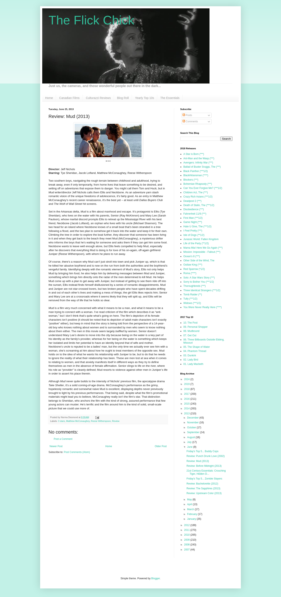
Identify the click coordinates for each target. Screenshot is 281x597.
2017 (187, 393)
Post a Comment (63, 439)
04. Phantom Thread (194, 351)
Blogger (155, 578)
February (192, 514)
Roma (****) (189, 273)
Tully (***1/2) (190, 298)
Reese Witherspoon (101, 421)
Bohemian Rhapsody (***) (197, 183)
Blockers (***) (190, 179)
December (193, 417)
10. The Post (190, 322)
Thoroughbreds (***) (194, 286)
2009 (187, 539)
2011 (187, 530)
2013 (187, 413)
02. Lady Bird (190, 359)
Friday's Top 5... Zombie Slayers (204, 478)
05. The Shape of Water (196, 346)
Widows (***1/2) (192, 303)
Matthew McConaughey (78, 421)
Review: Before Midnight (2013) (204, 465)
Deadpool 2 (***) (192, 201)
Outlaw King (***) (192, 264)
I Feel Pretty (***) (192, 230)
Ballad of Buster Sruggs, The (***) (202, 166)
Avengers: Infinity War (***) (198, 162)
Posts (187, 115)
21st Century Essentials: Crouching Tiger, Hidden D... (206, 472)
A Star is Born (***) (193, 154)
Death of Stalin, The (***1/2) (198, 205)
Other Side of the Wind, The (199, 260)
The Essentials (170, 98)
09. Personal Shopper (195, 326)
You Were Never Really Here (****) (202, 307)
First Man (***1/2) (193, 217)
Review (115, 421)
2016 (187, 398)
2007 (187, 549)
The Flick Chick (91, 20)
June (190, 446)
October (192, 427)
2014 (187, 408)
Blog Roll (123, 98)
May (190, 499)
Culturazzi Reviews (98, 98)
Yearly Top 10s (144, 98)
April (190, 504)
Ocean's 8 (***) (191, 256)
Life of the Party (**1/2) (196, 243)
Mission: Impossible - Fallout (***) (201, 251)
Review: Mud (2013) (197, 461)
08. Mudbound (191, 331)
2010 (187, 534)
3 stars (61, 421)
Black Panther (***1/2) (195, 171)
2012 (187, 525)
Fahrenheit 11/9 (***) (194, 213)
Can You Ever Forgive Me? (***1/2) (202, 188)
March (191, 509)
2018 (187, 389)
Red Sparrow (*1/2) (194, 269)
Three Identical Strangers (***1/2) (201, 290)
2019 (187, 384)
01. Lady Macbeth (193, 364)
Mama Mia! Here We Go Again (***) (203, 247)
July (189, 442)
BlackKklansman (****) (195, 175)
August (191, 437)
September (193, 432)
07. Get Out (189, 335)
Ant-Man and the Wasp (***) (198, 158)
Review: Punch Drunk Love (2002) (205, 456)
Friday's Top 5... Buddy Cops (202, 451)
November (193, 422)
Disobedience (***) (193, 209)
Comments (190, 121)
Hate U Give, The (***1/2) (197, 226)
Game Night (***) (192, 222)
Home (49, 98)
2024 (187, 379)
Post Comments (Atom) (77, 452)
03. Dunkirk (189, 355)
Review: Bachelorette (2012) (202, 483)
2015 (187, 403)
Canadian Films (69, 98)
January (192, 518)
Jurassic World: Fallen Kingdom (201, 239)
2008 (187, 544)
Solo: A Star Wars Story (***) (199, 277)
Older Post (161, 446)
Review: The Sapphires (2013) (203, 488)
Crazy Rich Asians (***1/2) (197, 196)
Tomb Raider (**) (192, 294)
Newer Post (56, 446)
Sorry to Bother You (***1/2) (198, 281)
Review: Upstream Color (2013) (204, 493)
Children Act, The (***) (195, 192)
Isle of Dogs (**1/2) (193, 235)
